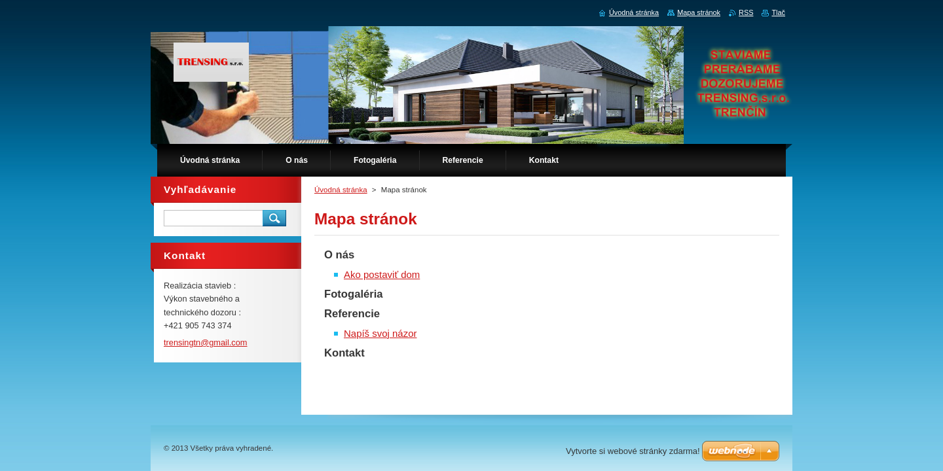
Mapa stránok (698, 12)
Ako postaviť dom (382, 274)
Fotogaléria (353, 294)
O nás (339, 255)
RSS (746, 12)
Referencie (352, 313)
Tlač (778, 12)
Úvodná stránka (340, 190)
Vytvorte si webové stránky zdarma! (633, 451)
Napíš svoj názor (380, 333)
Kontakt (344, 353)
